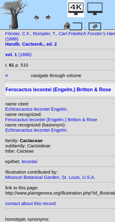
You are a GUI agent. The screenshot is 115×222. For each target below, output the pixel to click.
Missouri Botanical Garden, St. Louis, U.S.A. (50, 177)
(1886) (18, 54)
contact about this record (30, 203)
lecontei (29, 161)
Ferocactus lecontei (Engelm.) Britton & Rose (51, 119)
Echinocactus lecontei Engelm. (36, 109)
